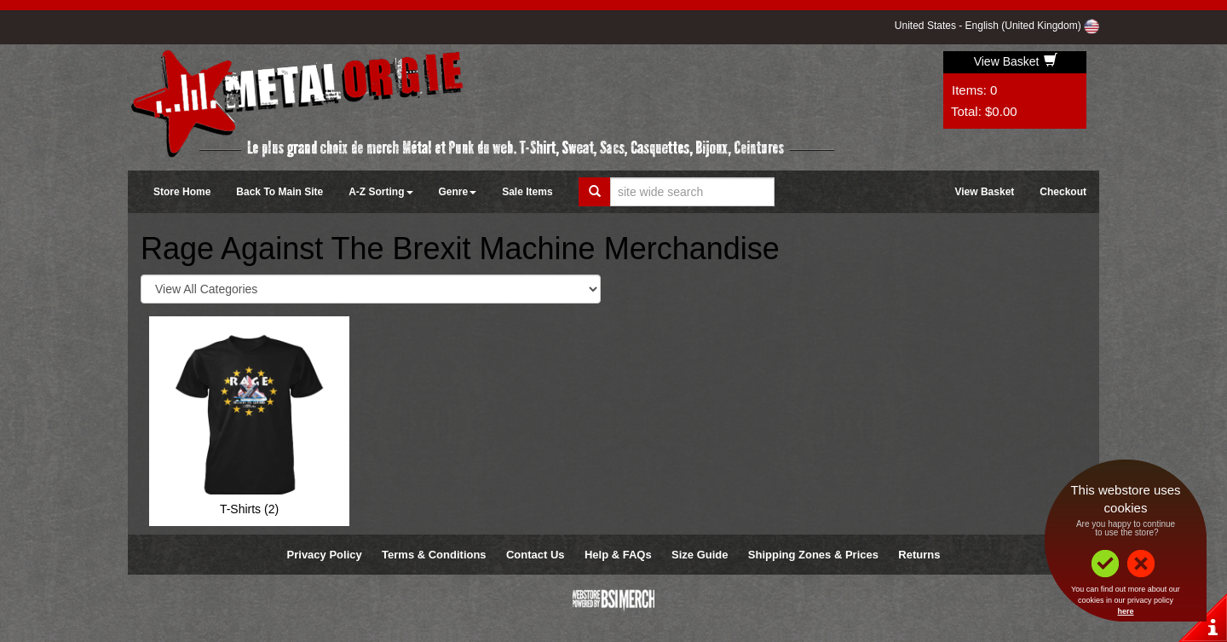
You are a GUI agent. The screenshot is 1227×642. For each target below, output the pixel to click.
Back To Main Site (279, 192)
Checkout (1063, 192)
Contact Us (535, 554)
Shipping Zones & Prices (813, 554)
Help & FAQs (618, 554)
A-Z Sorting (380, 192)
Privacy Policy (324, 554)
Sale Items (527, 192)
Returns (919, 554)
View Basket (1016, 61)
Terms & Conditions (434, 554)
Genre (458, 192)
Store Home (181, 192)
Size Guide (699, 554)
